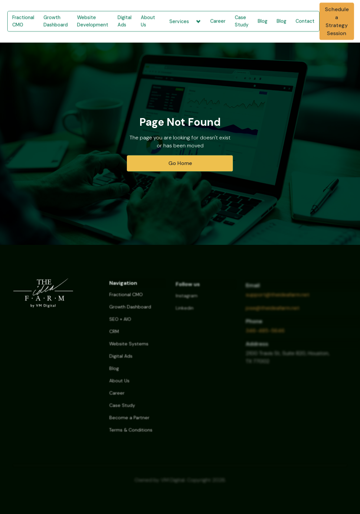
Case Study (241, 21)
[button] (182, 21)
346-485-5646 (265, 334)
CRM (114, 336)
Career (217, 21)
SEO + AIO (120, 323)
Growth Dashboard (56, 21)
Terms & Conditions (130, 434)
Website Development (92, 21)
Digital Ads (125, 21)
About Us (148, 21)
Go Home (180, 163)
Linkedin (185, 312)
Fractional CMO (23, 21)
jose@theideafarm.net (273, 311)
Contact (305, 21)
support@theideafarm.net (278, 298)
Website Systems (128, 348)
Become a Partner (129, 422)
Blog (262, 21)
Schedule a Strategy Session (337, 21)
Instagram (187, 300)
